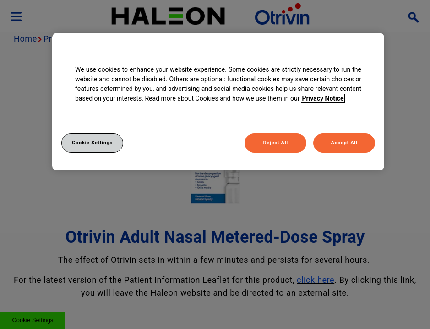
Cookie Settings (92, 142)
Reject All (275, 142)
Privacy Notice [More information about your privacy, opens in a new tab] (322, 98)
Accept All (344, 142)
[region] (218, 101)
